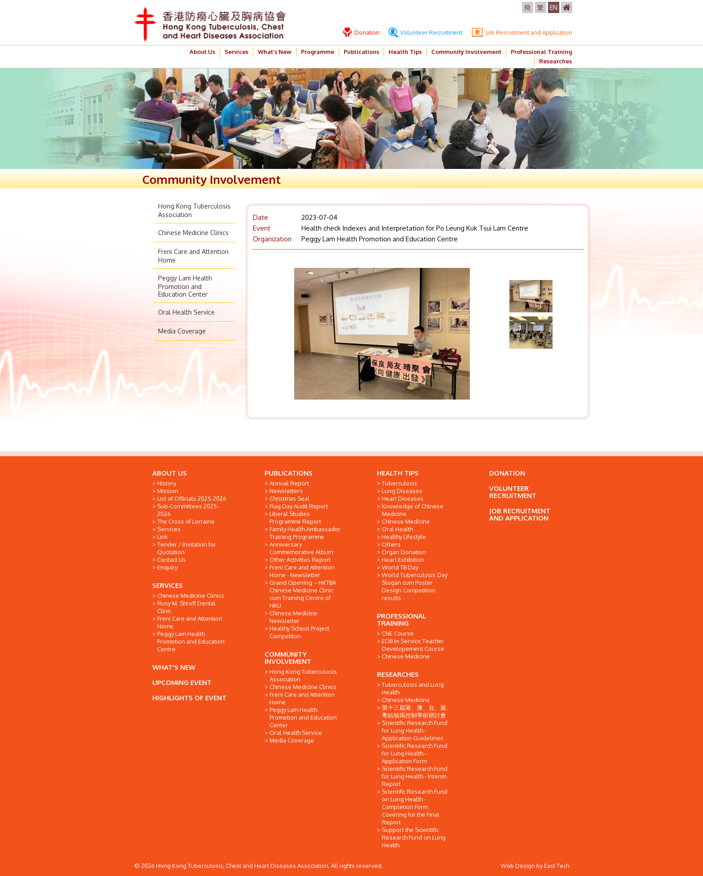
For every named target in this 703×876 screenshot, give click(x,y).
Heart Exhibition (403, 559)
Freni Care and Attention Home (189, 622)
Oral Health (397, 529)
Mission (167, 490)
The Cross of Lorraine (186, 521)
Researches (555, 61)
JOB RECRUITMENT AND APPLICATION (519, 514)
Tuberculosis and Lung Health (413, 688)
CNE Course (398, 633)
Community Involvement (466, 51)
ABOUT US (169, 473)
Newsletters (286, 490)
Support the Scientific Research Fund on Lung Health (414, 837)
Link (162, 536)
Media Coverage (182, 331)
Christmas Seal (289, 498)
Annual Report (289, 483)
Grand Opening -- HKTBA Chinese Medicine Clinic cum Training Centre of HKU (303, 594)
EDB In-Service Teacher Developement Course (413, 644)
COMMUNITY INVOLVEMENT (288, 658)
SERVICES (167, 585)
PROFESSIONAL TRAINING (401, 619)
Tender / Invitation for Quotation (186, 548)
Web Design (518, 865)
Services (236, 51)
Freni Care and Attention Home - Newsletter (302, 571)
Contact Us (171, 559)
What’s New (275, 51)
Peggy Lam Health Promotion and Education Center (185, 286)
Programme (317, 51)
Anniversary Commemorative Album (301, 548)
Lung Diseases (402, 490)
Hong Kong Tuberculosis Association (303, 675)
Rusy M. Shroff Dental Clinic (186, 607)
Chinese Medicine (406, 521)
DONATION (507, 473)
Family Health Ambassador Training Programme (305, 532)
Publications (361, 51)
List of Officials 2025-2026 (191, 498)
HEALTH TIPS (398, 473)
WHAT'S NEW (173, 667)
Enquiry (167, 567)
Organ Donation (404, 552)
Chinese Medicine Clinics (193, 232)
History (166, 483)
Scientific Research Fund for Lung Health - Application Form (414, 753)
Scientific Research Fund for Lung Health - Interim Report (414, 776)
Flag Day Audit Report (299, 506)
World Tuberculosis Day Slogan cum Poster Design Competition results (414, 586)
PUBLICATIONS (289, 473)
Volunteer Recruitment (425, 32)
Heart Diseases (403, 498)
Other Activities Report (300, 559)
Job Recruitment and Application (521, 32)
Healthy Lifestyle (404, 536)
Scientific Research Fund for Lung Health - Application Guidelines (414, 730)
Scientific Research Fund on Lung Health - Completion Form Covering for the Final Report (414, 807)
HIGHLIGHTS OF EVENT (189, 698)
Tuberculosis (399, 483)
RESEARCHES (398, 674)
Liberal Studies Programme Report (295, 517)
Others (391, 544)
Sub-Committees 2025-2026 (188, 509)
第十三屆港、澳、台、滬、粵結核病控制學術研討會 (417, 711)
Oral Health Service (186, 312)
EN (553, 7)
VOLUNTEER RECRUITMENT (512, 492)
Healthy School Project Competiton (299, 632)
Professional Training (541, 51)
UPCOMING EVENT (182, 682)
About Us (202, 51)
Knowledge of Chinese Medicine (412, 509)
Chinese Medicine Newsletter (294, 616)
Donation (361, 32)
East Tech (556, 865)
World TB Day (400, 567)
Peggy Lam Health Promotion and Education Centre (191, 641)
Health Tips (405, 51)
